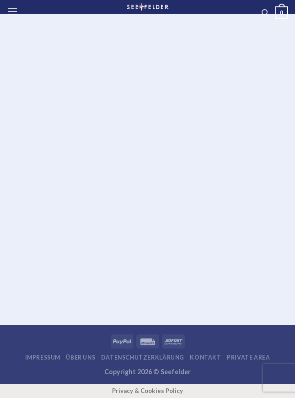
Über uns (80, 357)
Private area (248, 357)
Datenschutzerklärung (142, 357)
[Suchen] (265, 13)
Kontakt (205, 357)
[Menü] (12, 11)
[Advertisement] (151, 95)
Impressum (43, 357)
